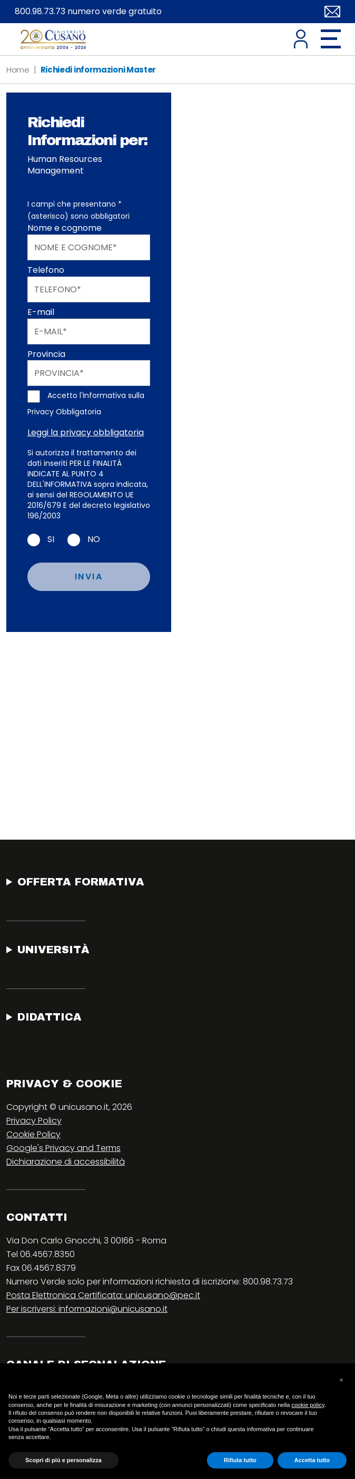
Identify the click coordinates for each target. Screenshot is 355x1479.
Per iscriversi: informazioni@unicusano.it (86, 1309)
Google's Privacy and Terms (63, 1148)
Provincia (46, 354)
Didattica (49, 1017)
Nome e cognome (64, 228)
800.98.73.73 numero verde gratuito (88, 11)
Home (17, 69)
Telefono (45, 270)
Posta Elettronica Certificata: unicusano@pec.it (103, 1295)
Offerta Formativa (80, 882)
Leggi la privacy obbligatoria (85, 432)
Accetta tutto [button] (312, 1460)
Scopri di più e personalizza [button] (63, 1460)
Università (53, 949)
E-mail (40, 312)
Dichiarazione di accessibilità (65, 1162)
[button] (341, 1380)
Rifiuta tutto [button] (240, 1460)
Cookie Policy (33, 1134)
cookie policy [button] (307, 1405)
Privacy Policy (34, 1121)
